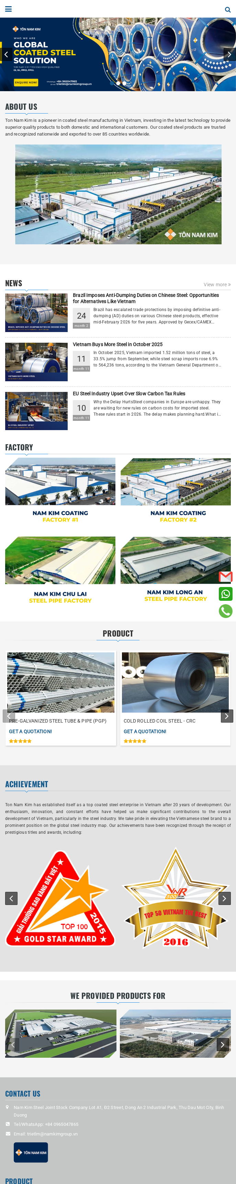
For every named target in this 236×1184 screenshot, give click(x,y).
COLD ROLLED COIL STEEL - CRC (159, 721)
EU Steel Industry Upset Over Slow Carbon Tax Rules (129, 393)
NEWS (13, 282)
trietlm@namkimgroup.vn (52, 1134)
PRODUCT (118, 633)
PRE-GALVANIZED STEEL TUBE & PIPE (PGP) (57, 721)
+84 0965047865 (62, 1124)
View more (217, 284)
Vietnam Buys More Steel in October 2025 (117, 344)
